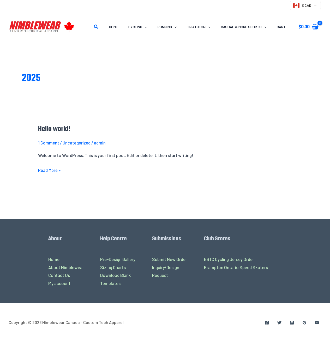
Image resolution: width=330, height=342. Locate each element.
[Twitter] (279, 322)
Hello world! (54, 129)
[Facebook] (267, 322)
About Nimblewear (66, 267)
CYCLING (137, 27)
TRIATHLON (198, 27)
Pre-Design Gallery (117, 259)
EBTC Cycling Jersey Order (229, 259)
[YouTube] (317, 322)
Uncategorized (77, 142)
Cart (281, 27)
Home (113, 27)
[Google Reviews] (304, 322)
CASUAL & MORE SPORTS (243, 27)
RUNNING (167, 27)
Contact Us (59, 275)
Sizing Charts (113, 267)
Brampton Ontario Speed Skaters (236, 267)
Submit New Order (169, 259)
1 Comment (48, 142)
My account (59, 283)
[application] (144, 27)
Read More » (49, 169)
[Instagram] (292, 322)
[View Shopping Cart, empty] (308, 26)
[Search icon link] (96, 27)
